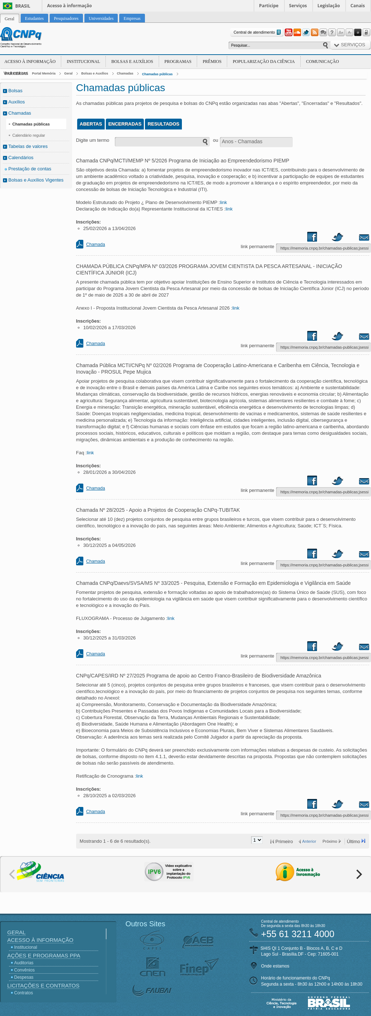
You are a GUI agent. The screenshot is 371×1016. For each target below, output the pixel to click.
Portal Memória (43, 73)
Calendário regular (28, 135)
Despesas (23, 977)
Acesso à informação (69, 6)
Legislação (328, 6)
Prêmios (212, 61)
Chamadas (125, 73)
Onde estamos (275, 966)
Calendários (20, 157)
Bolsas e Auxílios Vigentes (35, 180)
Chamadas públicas (157, 74)
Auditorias (23, 962)
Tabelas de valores (27, 146)
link (223, 202)
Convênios (24, 970)
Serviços (298, 6)
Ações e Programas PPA (43, 955)
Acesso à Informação (29, 61)
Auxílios (16, 102)
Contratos (23, 992)
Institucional (83, 61)
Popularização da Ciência (264, 61)
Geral (68, 73)
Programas (178, 61)
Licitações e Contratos (43, 985)
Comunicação (322, 61)
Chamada (95, 244)
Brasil (22, 6)
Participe (269, 6)
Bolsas (15, 90)
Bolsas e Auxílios (132, 61)
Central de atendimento (258, 32)
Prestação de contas (29, 168)
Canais (357, 6)
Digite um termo (92, 140)
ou (215, 140)
